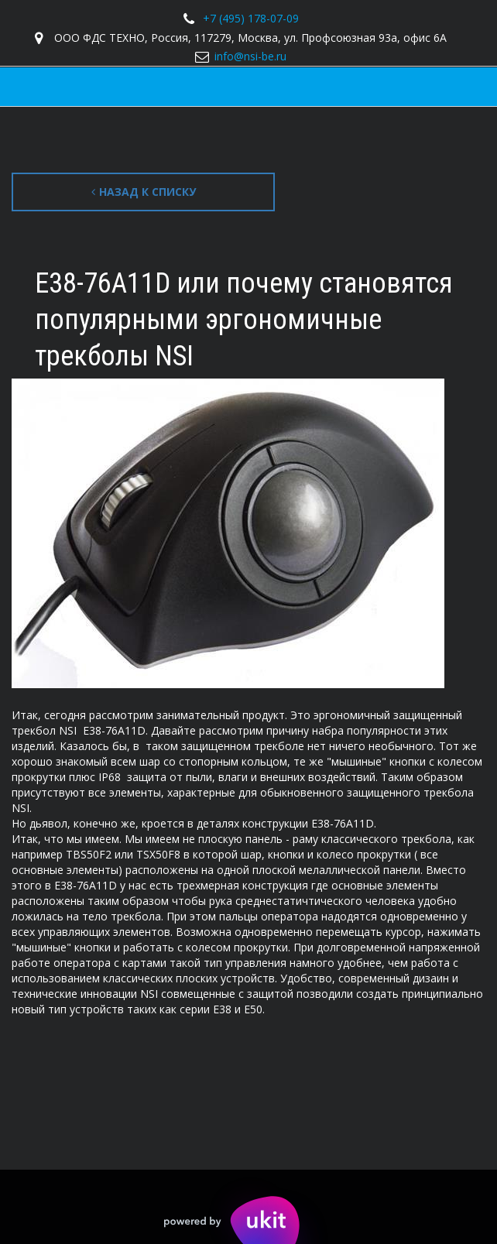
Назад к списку (143, 191)
